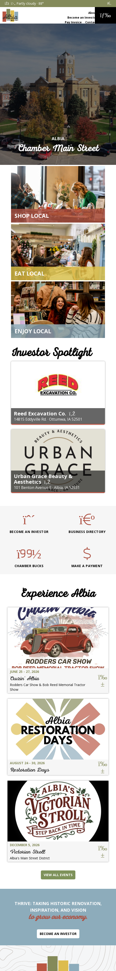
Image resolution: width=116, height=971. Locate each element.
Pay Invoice (73, 22)
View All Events (58, 875)
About (92, 13)
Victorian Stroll (27, 851)
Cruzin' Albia (24, 678)
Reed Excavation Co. (40, 413)
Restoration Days (29, 769)
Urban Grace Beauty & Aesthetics (43, 478)
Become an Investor (82, 18)
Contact (91, 22)
